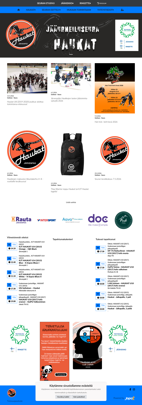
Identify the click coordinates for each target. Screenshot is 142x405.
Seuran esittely (51, 10)
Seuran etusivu (46, 3)
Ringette (85, 3)
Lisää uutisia (71, 202)
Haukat (31, 10)
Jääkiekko (67, 3)
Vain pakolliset (79, 397)
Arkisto (101, 3)
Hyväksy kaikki (63, 397)
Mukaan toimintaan (79, 10)
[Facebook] (129, 389)
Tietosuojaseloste (14, 401)
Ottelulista (13, 309)
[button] (10, 35)
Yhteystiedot (105, 10)
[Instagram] (133, 389)
